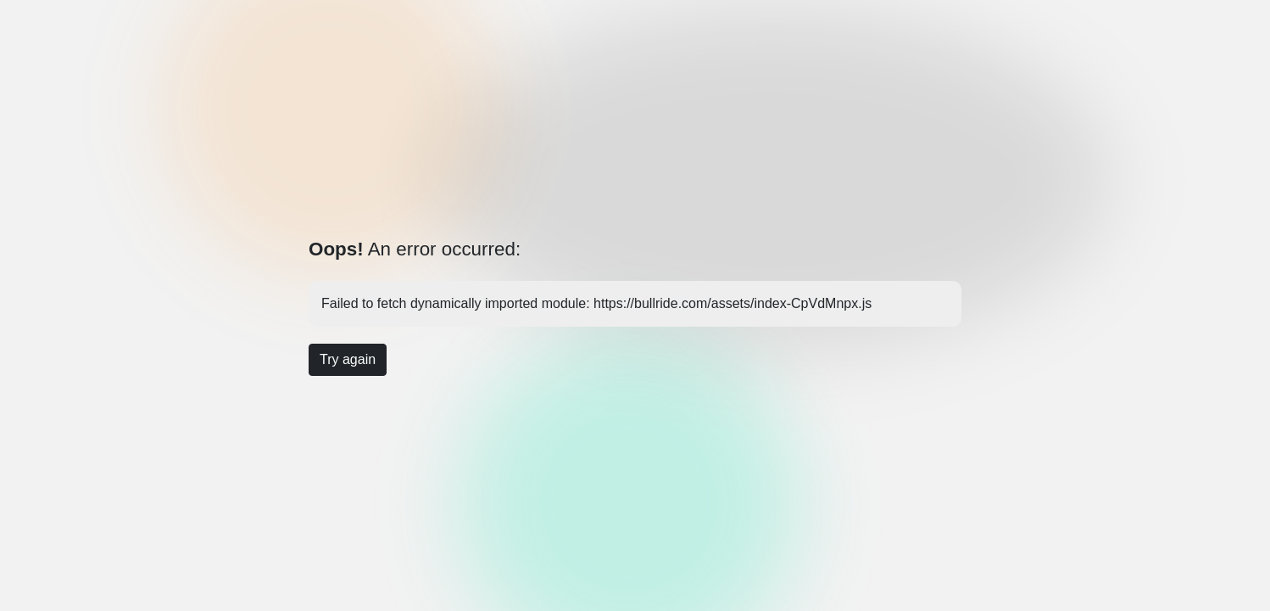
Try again (348, 359)
